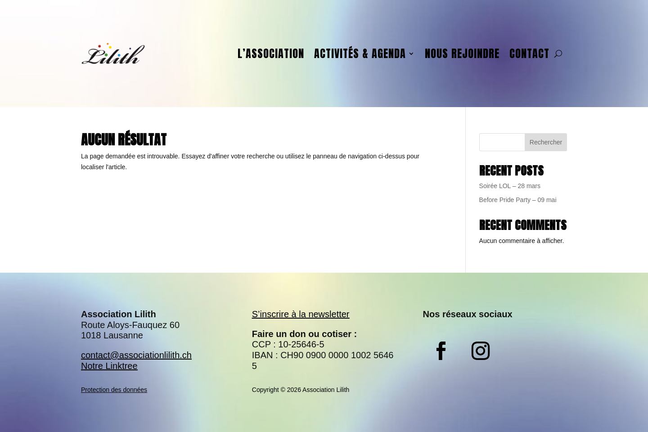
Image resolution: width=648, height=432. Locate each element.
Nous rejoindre (462, 53)
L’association (271, 53)
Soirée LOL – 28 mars (509, 185)
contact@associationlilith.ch (136, 355)
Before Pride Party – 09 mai (518, 199)
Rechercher (546, 142)
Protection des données (114, 389)
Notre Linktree (109, 366)
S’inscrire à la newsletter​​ (301, 314)
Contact (529, 53)
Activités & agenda (360, 53)
